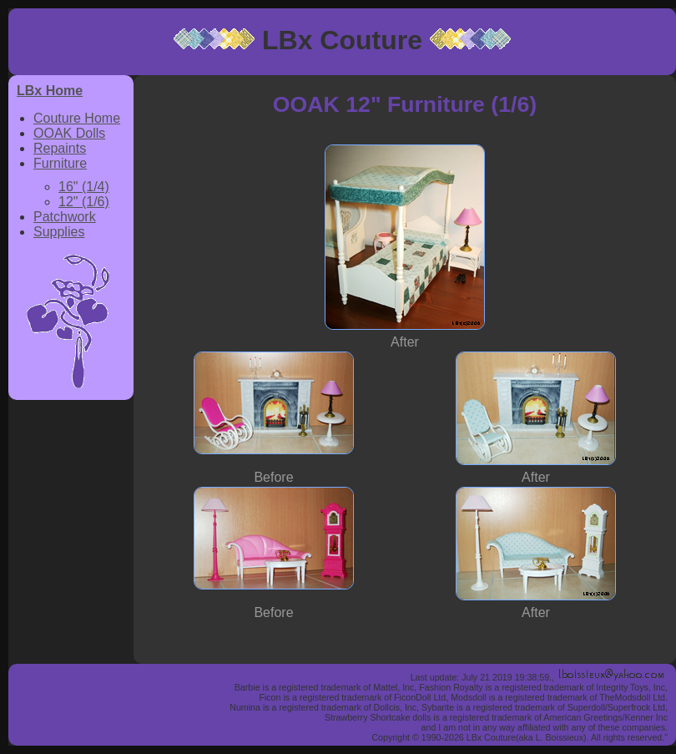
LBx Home (50, 90)
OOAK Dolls (69, 133)
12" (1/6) (83, 202)
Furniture (60, 163)
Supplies (58, 232)
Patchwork (64, 217)
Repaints (59, 148)
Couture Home (76, 118)
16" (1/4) (83, 187)
